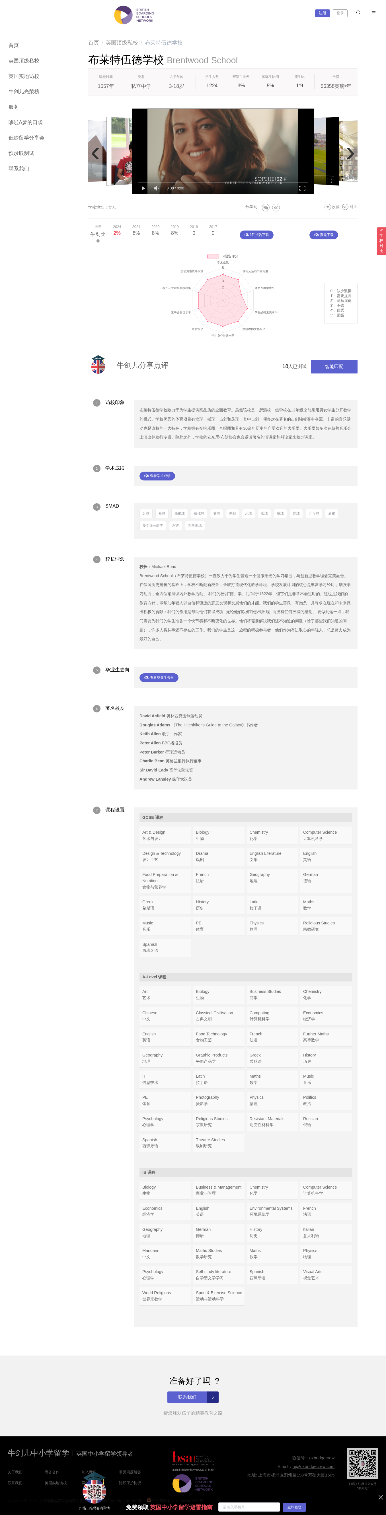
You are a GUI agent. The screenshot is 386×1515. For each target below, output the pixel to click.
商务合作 (52, 1472)
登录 (340, 13)
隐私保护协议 (130, 1483)
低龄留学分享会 (26, 138)
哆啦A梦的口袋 (26, 122)
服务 (14, 107)
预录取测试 (21, 153)
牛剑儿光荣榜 (24, 91)
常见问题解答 (130, 1472)
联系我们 (19, 168)
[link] (93, 43)
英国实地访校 (24, 76)
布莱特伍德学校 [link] (164, 43)
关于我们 (15, 1472)
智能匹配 (334, 366)
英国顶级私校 (24, 61)
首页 (14, 45)
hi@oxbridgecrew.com (314, 1466)
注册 (322, 13)
